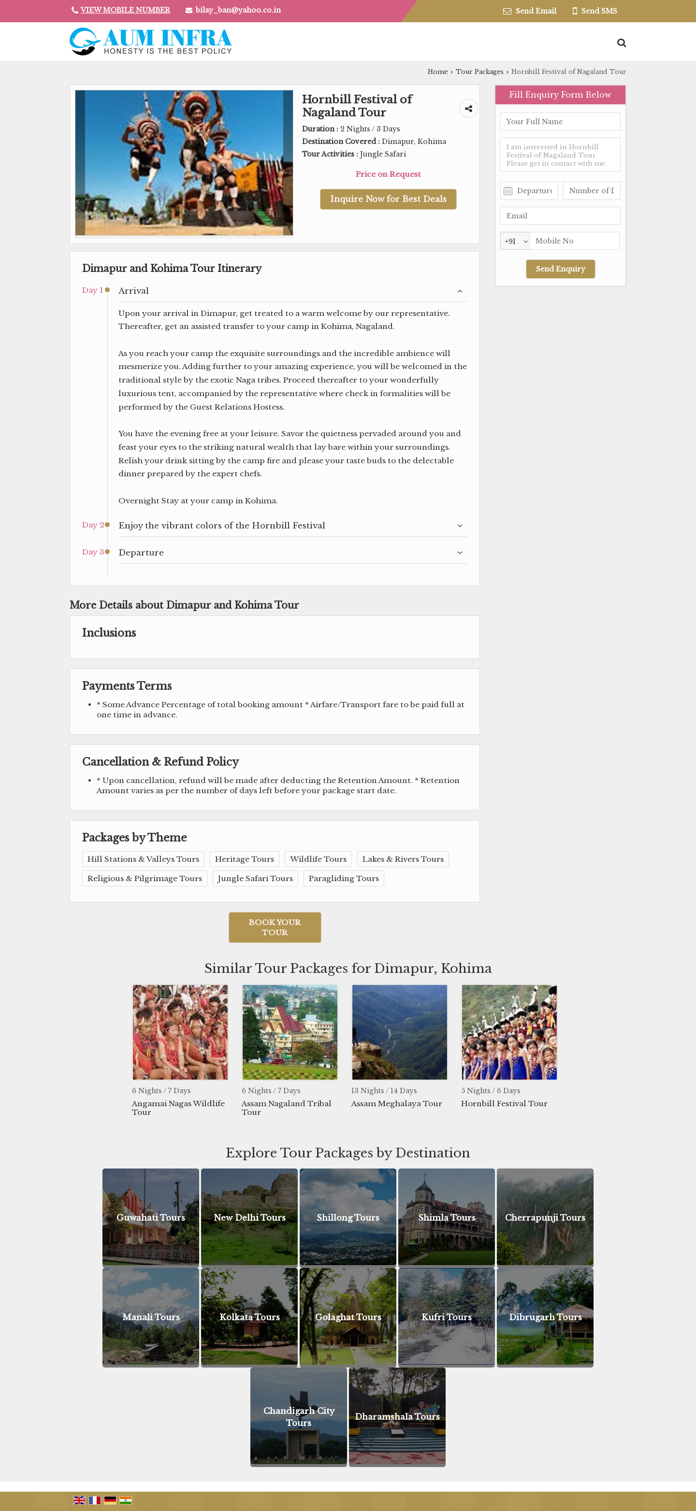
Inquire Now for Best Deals (388, 199)
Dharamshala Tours (397, 1417)
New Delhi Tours (250, 1218)
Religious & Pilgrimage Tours (144, 878)
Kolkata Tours (249, 1317)
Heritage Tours (244, 859)
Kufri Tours (446, 1317)
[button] (125, 10)
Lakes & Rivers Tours (403, 859)
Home (438, 71)
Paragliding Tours (344, 878)
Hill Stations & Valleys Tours (143, 859)
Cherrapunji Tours (545, 1218)
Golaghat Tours (348, 1317)
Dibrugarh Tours (545, 1317)
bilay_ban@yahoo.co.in (238, 10)
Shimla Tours (447, 1218)
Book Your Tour (275, 927)
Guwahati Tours (150, 1218)
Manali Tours (151, 1317)
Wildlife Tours (318, 859)
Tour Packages (480, 71)
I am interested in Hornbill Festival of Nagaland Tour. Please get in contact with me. (560, 154)
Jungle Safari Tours (255, 878)
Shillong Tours (348, 1218)
